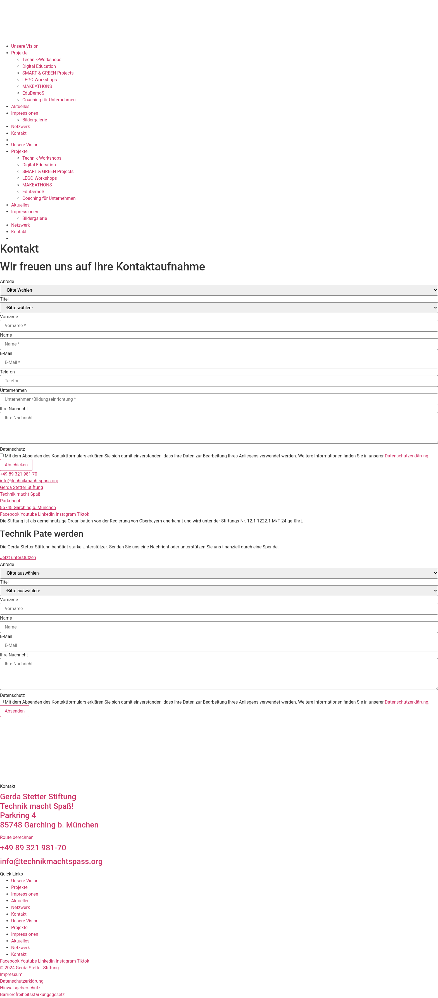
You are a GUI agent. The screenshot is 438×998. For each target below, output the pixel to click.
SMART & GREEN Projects (47, 73)
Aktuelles (20, 106)
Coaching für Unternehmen (49, 99)
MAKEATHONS (37, 86)
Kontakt (19, 133)
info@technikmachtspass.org (29, 480)
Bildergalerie (34, 120)
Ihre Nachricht (14, 409)
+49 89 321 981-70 (18, 474)
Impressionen (24, 113)
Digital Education (39, 66)
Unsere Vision (25, 46)
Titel (4, 299)
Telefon (7, 372)
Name (6, 335)
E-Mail (6, 353)
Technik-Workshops (41, 59)
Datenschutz (12, 449)
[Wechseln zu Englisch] (224, 139)
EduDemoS (33, 93)
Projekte (19, 53)
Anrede (7, 281)
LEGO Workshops (39, 79)
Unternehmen (13, 390)
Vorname (9, 317)
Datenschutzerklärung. (407, 456)
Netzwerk (20, 126)
